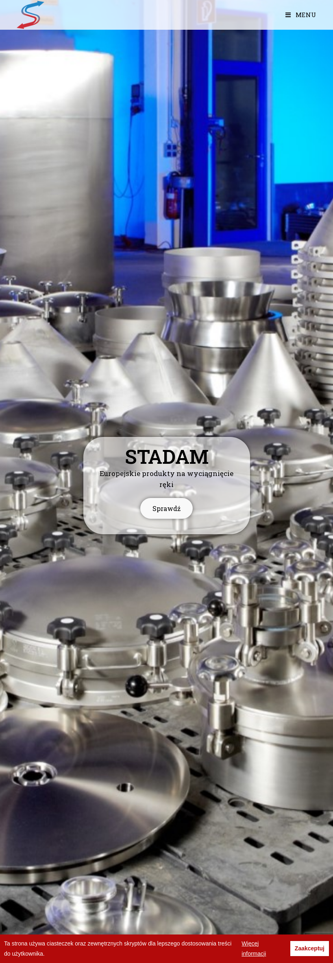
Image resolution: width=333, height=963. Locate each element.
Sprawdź (166, 496)
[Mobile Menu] (300, 15)
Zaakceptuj (309, 948)
